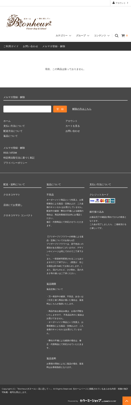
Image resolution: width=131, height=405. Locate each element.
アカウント (120, 2)
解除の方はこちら (81, 109)
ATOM (13, 152)
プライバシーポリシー (15, 162)
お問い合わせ (30, 46)
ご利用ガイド (11, 46)
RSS (5, 152)
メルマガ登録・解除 (53, 46)
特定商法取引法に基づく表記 (18, 157)
